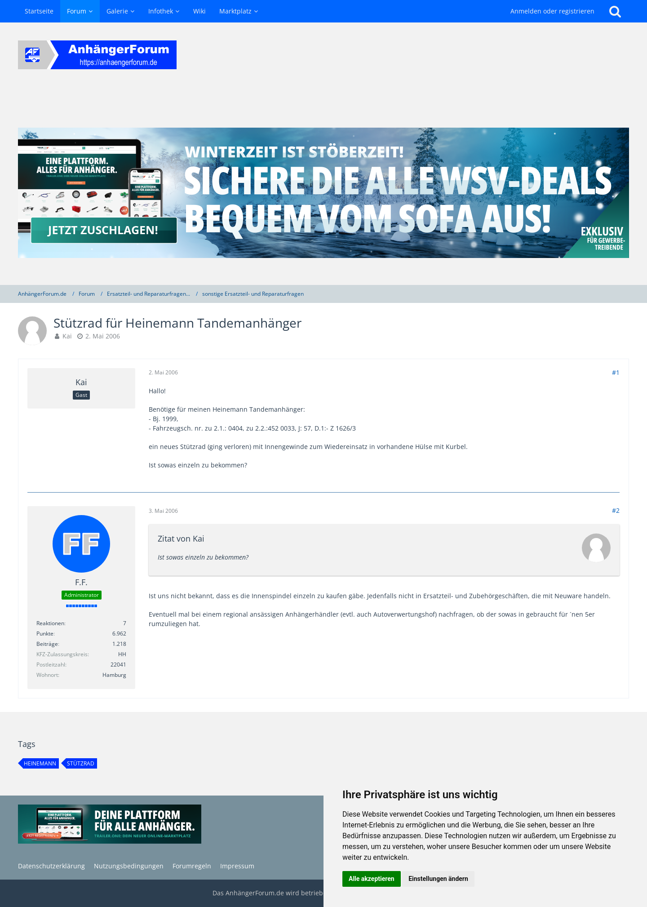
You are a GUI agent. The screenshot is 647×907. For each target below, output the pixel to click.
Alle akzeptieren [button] (371, 878)
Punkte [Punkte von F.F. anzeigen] (44, 633)
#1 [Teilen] (616, 372)
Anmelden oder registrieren (552, 11)
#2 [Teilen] (616, 510)
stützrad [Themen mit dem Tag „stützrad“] (80, 763)
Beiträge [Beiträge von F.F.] (47, 644)
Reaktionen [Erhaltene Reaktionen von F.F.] (50, 623)
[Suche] (615, 11)
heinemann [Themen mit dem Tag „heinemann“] (40, 763)
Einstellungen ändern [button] (438, 878)
